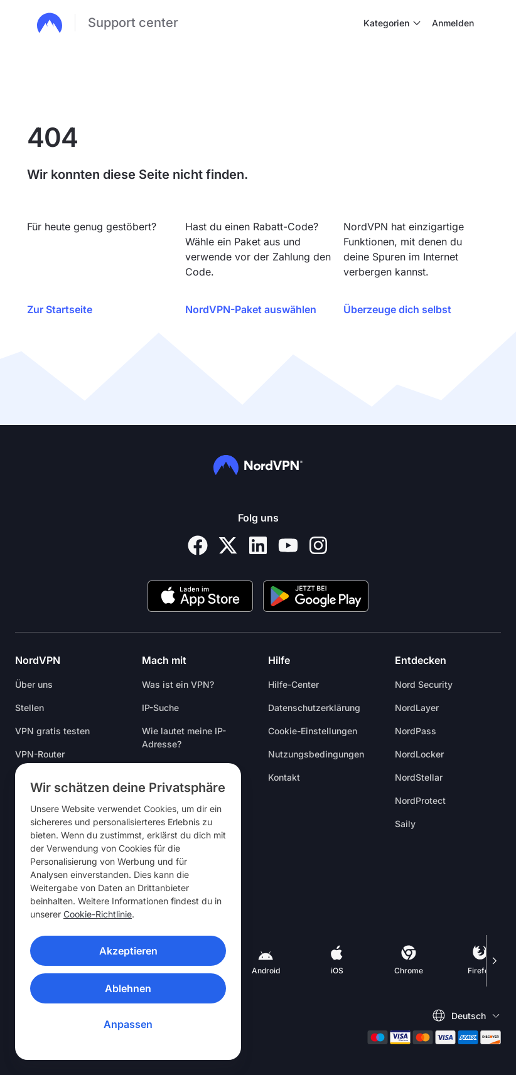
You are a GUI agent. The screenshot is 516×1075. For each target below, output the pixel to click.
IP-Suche (160, 707)
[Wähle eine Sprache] (466, 1015)
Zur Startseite (59, 309)
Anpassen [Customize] (128, 1024)
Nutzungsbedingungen (316, 754)
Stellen (29, 707)
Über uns (34, 684)
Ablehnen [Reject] (128, 988)
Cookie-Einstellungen (312, 730)
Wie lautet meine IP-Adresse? (184, 737)
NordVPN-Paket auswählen (250, 309)
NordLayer (417, 707)
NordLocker (419, 754)
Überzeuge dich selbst (397, 309)
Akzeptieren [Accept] (128, 950)
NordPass (415, 730)
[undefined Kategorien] (417, 23)
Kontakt (284, 777)
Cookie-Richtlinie (97, 914)
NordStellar (419, 777)
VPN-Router (40, 754)
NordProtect (420, 800)
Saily (405, 823)
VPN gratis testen (52, 730)
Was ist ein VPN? (178, 684)
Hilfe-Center (293, 684)
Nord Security (424, 684)
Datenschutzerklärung (314, 707)
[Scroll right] (493, 961)
